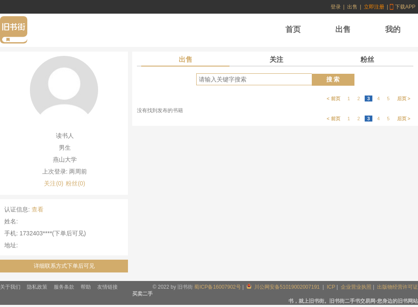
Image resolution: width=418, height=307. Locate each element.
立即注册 (374, 7)
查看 (38, 209)
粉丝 (367, 59)
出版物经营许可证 (397, 287)
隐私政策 (37, 287)
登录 (336, 7)
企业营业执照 (356, 287)
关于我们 (10, 287)
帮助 (86, 287)
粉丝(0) (75, 183)
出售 (352, 7)
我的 (393, 29)
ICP (331, 287)
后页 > (403, 98)
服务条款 (64, 287)
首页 (293, 29)
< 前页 (333, 98)
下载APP (405, 7)
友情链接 (107, 287)
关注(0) (53, 183)
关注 (276, 59)
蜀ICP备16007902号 (217, 287)
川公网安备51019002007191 (284, 287)
